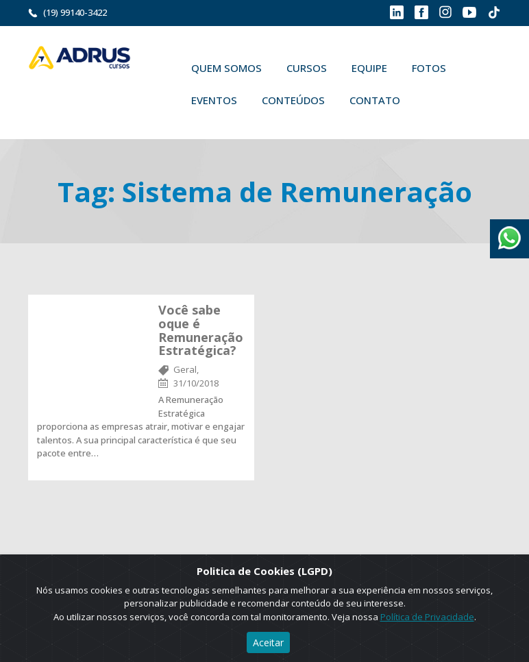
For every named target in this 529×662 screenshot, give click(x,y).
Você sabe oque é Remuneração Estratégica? (200, 330)
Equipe (369, 68)
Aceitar (268, 642)
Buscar (432, 100)
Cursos (306, 68)
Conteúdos (293, 100)
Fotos (429, 68)
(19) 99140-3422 (75, 12)
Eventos (214, 100)
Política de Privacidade (427, 617)
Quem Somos (226, 68)
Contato (374, 100)
